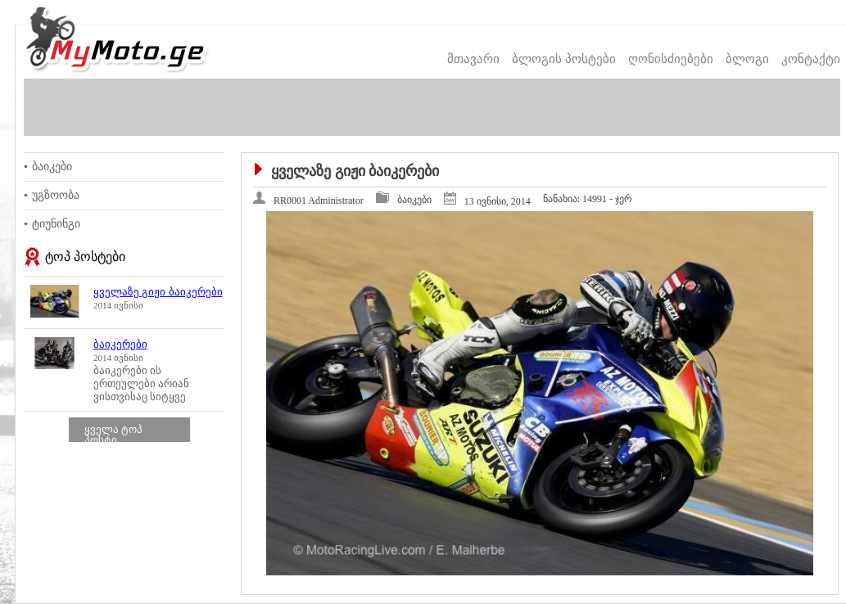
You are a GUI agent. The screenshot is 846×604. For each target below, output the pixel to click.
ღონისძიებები (670, 58)
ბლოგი (747, 58)
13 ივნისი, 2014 (497, 201)
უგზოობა (55, 195)
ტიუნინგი (56, 224)
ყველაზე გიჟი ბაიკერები (158, 292)
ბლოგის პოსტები (564, 58)
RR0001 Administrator (319, 200)
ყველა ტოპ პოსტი (113, 434)
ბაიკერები (120, 344)
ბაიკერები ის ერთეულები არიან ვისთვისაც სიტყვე (141, 383)
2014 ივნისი (118, 305)
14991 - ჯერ (587, 199)
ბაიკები (52, 166)
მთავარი (473, 58)
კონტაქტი (810, 58)
